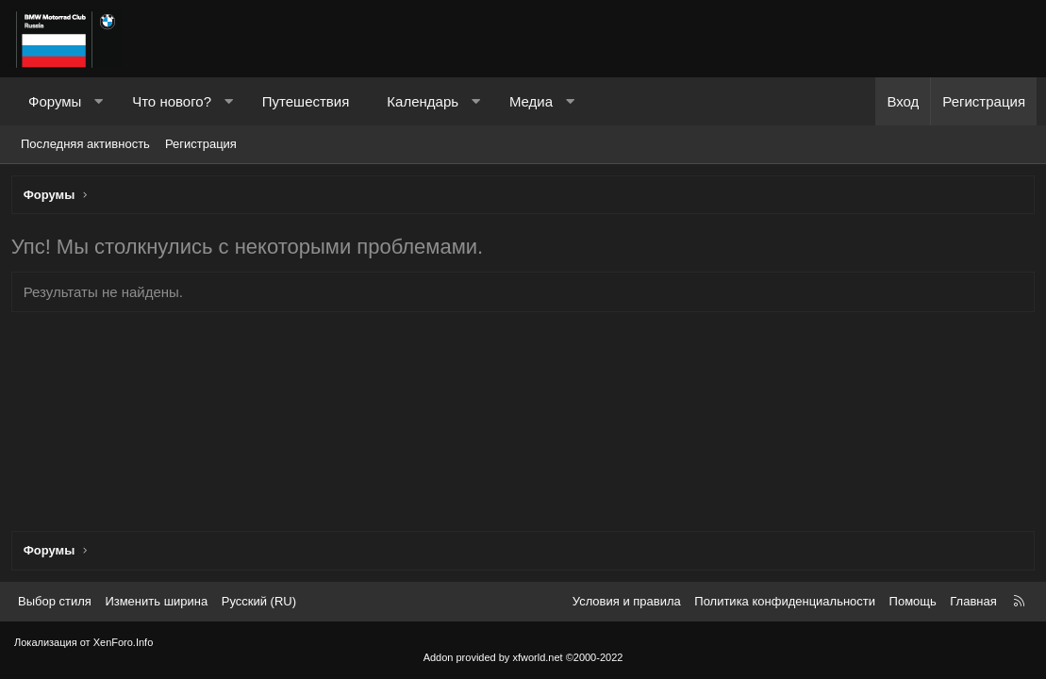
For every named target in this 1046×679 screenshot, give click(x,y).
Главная (973, 601)
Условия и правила (627, 601)
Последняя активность (85, 144)
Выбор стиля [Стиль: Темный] (54, 601)
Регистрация (201, 144)
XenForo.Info (123, 642)
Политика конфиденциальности (784, 601)
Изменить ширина (156, 601)
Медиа (531, 101)
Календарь (422, 101)
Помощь (913, 601)
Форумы (54, 101)
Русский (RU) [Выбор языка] (259, 601)
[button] (98, 101)
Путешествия (306, 101)
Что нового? (171, 101)
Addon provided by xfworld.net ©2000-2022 (523, 657)
